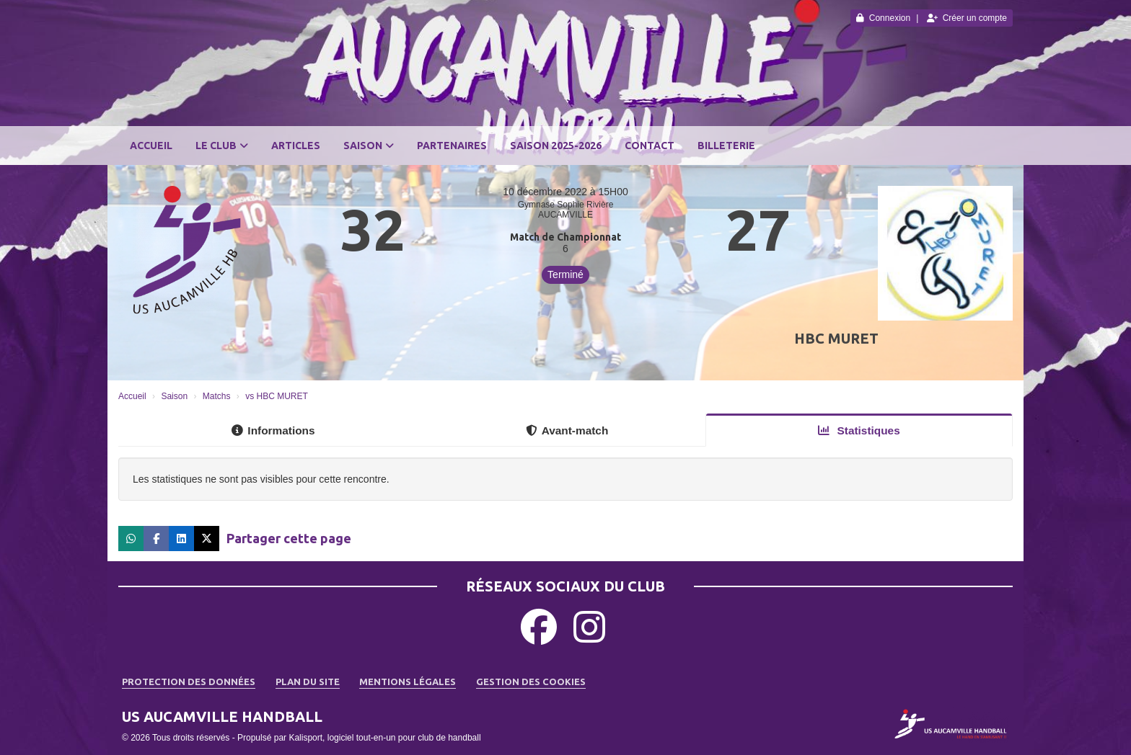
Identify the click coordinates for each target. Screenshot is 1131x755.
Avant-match (567, 430)
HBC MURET (836, 338)
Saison (368, 145)
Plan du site (308, 681)
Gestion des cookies (531, 681)
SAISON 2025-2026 (556, 145)
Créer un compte (967, 18)
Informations (273, 430)
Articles (295, 145)
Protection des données (188, 681)
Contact (649, 145)
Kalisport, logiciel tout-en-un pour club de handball (384, 738)
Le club (221, 145)
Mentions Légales (407, 681)
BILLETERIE (726, 145)
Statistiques (859, 430)
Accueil (151, 145)
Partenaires (452, 145)
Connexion (883, 18)
